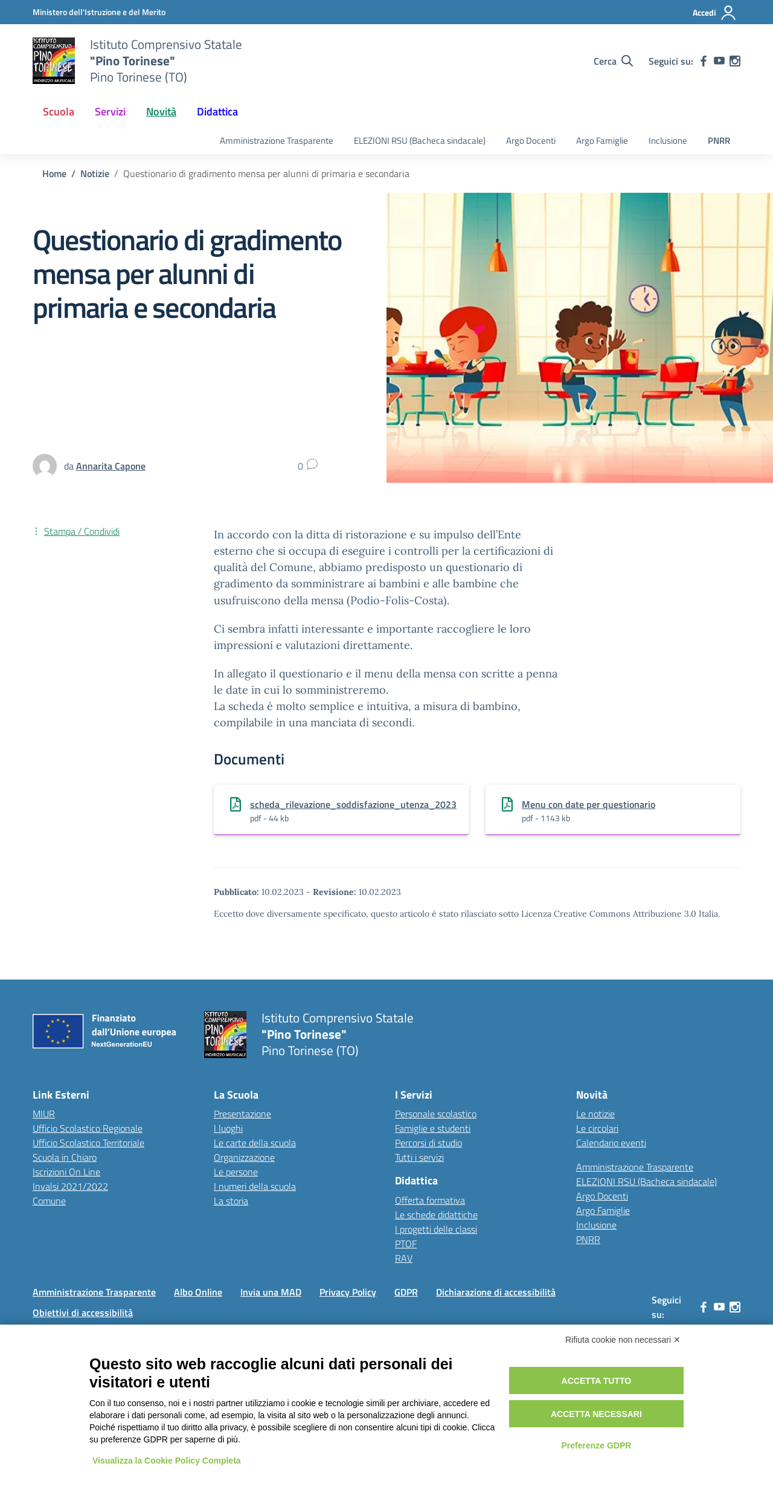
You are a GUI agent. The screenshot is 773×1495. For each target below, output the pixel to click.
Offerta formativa (430, 1200)
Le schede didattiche (436, 1214)
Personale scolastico (435, 1113)
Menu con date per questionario (588, 804)
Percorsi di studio (428, 1142)
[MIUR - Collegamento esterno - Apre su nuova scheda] (99, 11)
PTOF (406, 1243)
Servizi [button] (110, 111)
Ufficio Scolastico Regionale (88, 1128)
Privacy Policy (347, 1292)
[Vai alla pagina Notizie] (94, 173)
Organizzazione (244, 1157)
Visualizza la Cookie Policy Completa (166, 1460)
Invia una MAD (270, 1292)
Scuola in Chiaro (65, 1157)
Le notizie (595, 1113)
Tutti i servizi (419, 1157)
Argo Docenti (531, 140)
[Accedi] (714, 12)
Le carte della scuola (255, 1142)
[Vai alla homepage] (54, 61)
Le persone (236, 1171)
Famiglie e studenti (432, 1128)
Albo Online (198, 1292)
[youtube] (719, 61)
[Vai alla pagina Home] (54, 173)
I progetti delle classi (436, 1229)
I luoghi (228, 1128)
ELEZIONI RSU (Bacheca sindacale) (420, 140)
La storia (231, 1200)
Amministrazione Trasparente (276, 140)
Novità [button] (161, 111)
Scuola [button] (58, 111)
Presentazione (242, 1113)
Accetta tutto (597, 1381)
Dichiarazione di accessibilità (496, 1292)
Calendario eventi (611, 1142)
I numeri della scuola (255, 1186)
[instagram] (735, 61)
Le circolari (597, 1128)
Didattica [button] (217, 111)
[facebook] (703, 61)
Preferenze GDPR (596, 1445)
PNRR (719, 140)
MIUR (44, 1113)
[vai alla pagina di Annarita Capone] (111, 466)
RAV (403, 1258)
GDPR (406, 1292)
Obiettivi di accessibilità (83, 1312)
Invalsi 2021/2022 (70, 1186)
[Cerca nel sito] (613, 61)
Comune (49, 1200)
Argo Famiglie (602, 140)
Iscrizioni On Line (66, 1171)
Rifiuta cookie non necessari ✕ (623, 1340)
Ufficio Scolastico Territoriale (88, 1142)
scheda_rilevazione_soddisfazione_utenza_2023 (353, 804)
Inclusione (668, 140)
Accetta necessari (596, 1414)
